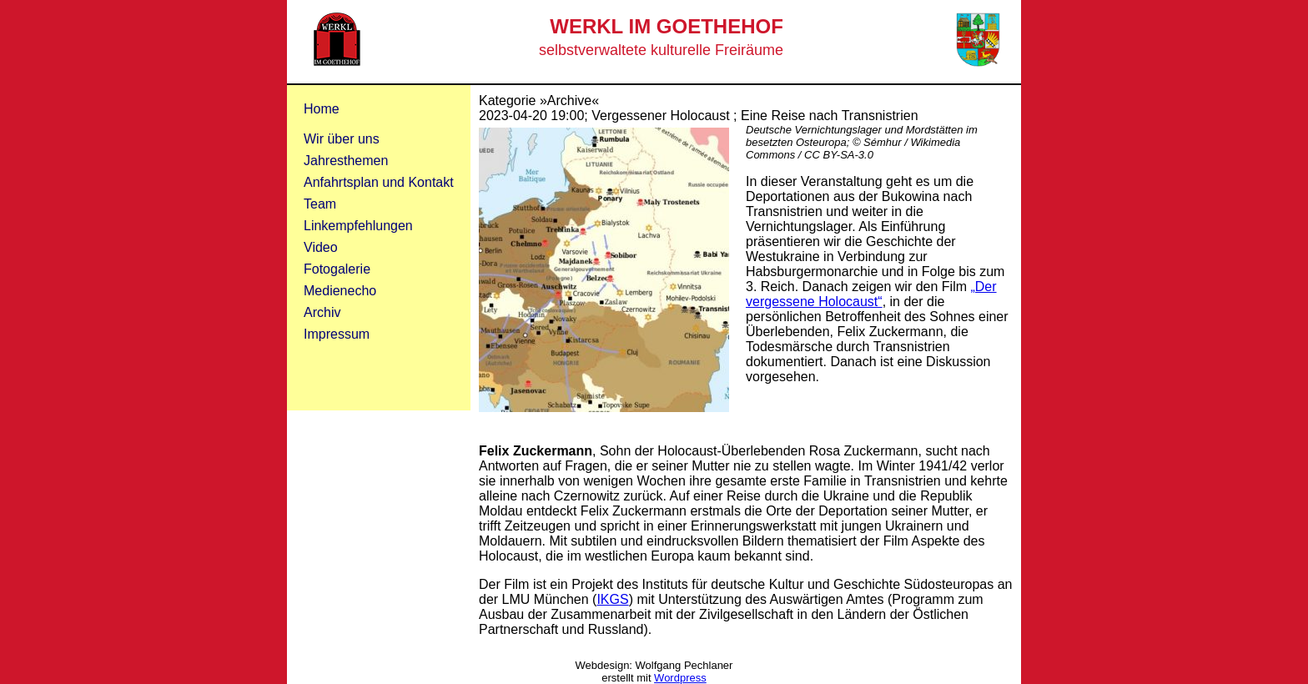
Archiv (322, 312)
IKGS (612, 599)
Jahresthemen (346, 160)
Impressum (337, 334)
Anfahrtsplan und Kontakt (379, 182)
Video (321, 247)
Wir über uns (342, 139)
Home (322, 109)
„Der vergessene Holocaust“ (871, 294)
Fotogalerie (337, 269)
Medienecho (340, 291)
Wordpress (680, 677)
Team (320, 204)
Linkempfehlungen (358, 226)
